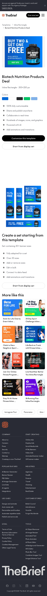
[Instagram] (14, 586)
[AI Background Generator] (35, 545)
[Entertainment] (35, 488)
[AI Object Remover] (35, 529)
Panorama (28, 413)
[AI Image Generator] (12, 481)
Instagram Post (11, 413)
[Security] (12, 449)
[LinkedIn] (27, 586)
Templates (6, 25)
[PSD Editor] (12, 478)
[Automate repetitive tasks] (12, 513)
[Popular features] (12, 466)
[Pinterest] (40, 586)
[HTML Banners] (35, 449)
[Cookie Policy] (12, 541)
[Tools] (35, 524)
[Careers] (12, 443)
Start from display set (23, 146)
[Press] (12, 446)
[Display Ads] (35, 443)
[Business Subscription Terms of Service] (12, 533)
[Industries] (35, 466)
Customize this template (24, 138)
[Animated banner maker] (35, 456)
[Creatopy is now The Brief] (12, 459)
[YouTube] (33, 586)
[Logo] (5, 425)
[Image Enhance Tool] (35, 558)
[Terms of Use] (12, 529)
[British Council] (35, 504)
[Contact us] (12, 453)
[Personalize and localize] (12, 510)
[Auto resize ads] (12, 507)
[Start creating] (35, 434)
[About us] (12, 440)
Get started (33, 15)
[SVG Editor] (35, 549)
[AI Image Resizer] (35, 532)
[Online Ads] (35, 440)
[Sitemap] (12, 456)
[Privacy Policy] (12, 538)
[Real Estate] (35, 491)
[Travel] (35, 481)
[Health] (35, 475)
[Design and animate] (12, 504)
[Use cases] (12, 498)
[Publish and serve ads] (12, 517)
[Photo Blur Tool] (35, 552)
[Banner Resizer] (12, 475)
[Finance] (35, 478)
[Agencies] (35, 472)
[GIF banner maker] (35, 459)
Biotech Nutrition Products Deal (17, 28)
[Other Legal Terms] (12, 548)
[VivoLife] (35, 510)
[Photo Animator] (35, 539)
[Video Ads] (35, 453)
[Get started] (33, 15)
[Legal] (12, 524)
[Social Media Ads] (35, 446)
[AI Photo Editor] (35, 542)
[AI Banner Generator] (12, 472)
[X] (20, 586)
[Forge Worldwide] (35, 513)
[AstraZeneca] (35, 507)
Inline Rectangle (20, 25)
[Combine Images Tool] (35, 555)
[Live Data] (12, 485)
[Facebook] (7, 586)
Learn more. (7, 8)
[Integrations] (12, 491)
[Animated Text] (35, 536)
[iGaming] (35, 485)
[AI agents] (12, 488)
